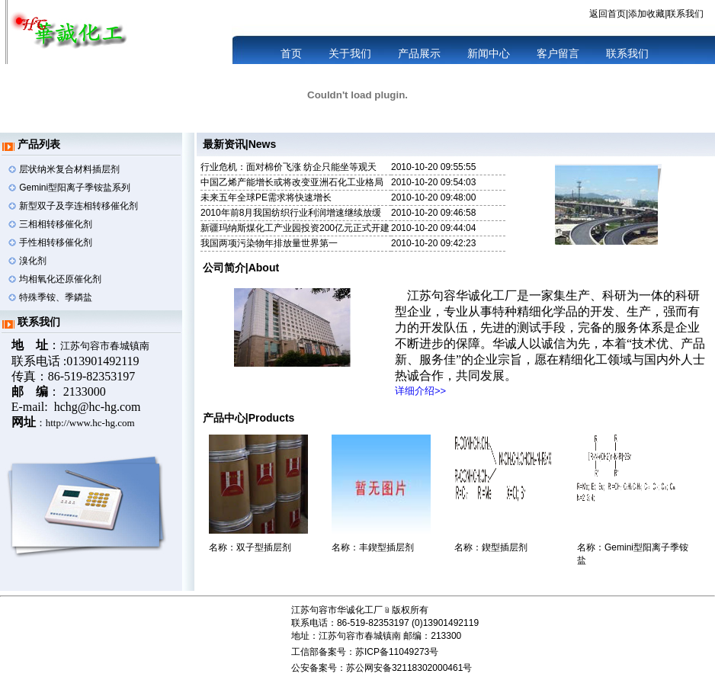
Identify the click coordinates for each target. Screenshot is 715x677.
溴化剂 (32, 260)
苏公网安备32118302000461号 (409, 668)
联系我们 (685, 13)
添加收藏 (646, 13)
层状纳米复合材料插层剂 (69, 169)
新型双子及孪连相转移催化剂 (78, 206)
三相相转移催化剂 (55, 224)
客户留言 (556, 53)
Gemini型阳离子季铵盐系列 (74, 187)
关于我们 (350, 53)
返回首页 (607, 13)
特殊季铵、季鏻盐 (55, 297)
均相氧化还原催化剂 (60, 279)
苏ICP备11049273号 (396, 652)
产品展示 (418, 53)
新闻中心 (487, 53)
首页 (291, 53)
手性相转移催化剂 (55, 242)
